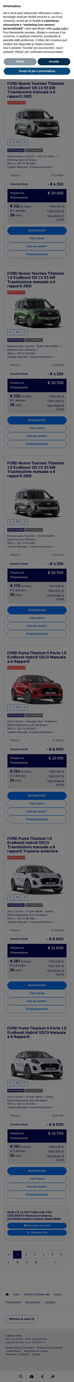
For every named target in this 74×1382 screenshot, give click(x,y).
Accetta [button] (54, 61)
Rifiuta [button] (20, 61)
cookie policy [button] (60, 28)
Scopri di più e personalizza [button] (37, 71)
